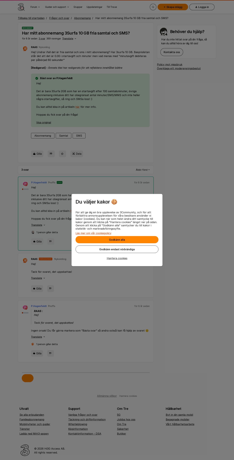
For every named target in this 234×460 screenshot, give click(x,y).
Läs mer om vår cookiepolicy (93, 233)
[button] (117, 258)
